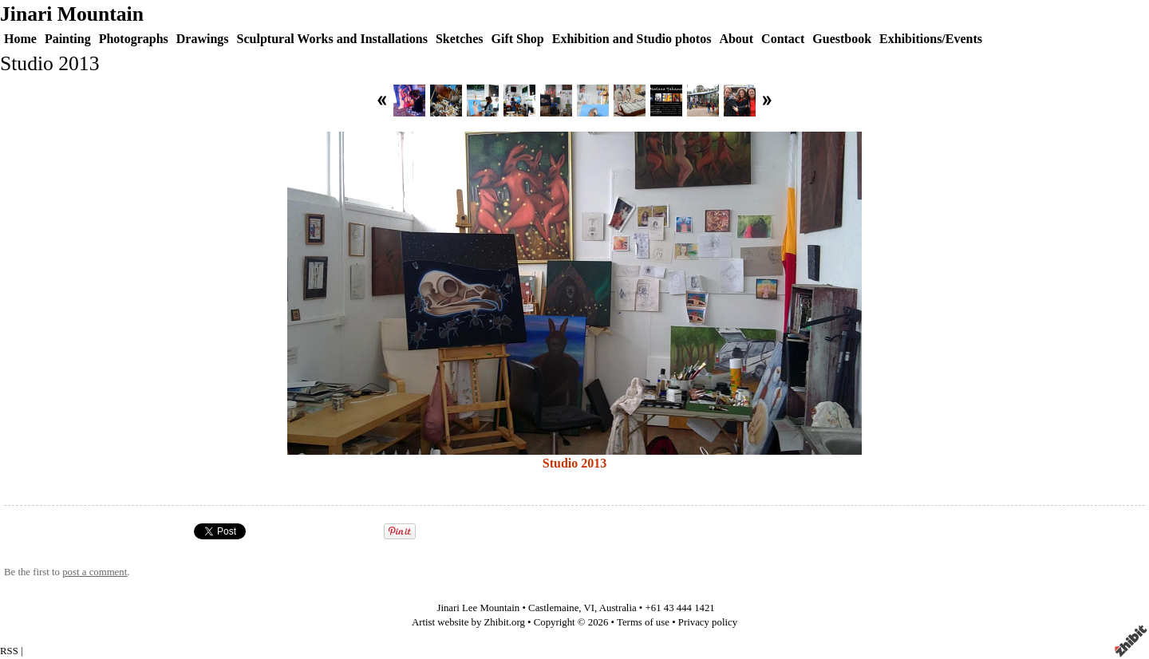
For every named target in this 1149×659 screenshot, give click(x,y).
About (736, 38)
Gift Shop (517, 38)
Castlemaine (553, 608)
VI (589, 608)
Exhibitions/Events (930, 38)
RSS (9, 651)
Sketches (460, 38)
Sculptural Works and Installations (332, 38)
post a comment (94, 572)
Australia (618, 608)
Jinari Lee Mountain (477, 608)
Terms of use (643, 622)
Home (20, 38)
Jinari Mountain (72, 14)
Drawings (202, 38)
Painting (68, 38)
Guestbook (841, 38)
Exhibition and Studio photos (632, 38)
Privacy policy (707, 622)
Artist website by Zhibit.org (468, 622)
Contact (782, 38)
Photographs (133, 38)
